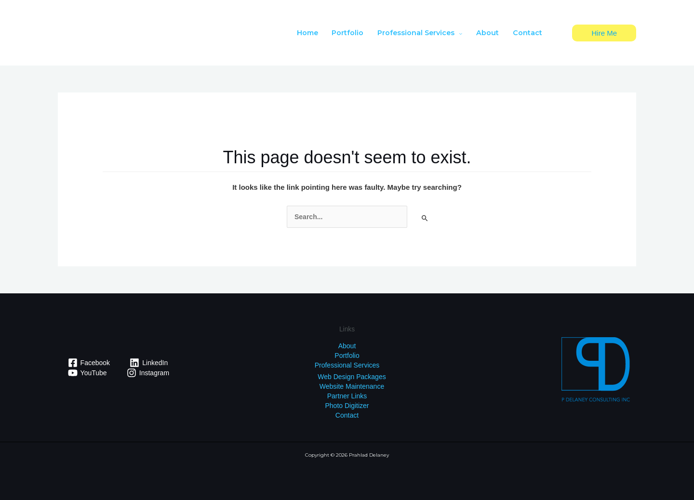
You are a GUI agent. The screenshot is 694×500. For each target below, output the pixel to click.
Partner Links (347, 396)
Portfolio (346, 355)
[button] (604, 33)
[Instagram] (148, 373)
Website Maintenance (352, 386)
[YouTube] (87, 373)
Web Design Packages (352, 377)
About (347, 346)
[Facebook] (89, 363)
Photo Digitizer (347, 405)
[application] (458, 33)
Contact (347, 415)
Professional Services (347, 365)
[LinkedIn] (149, 363)
